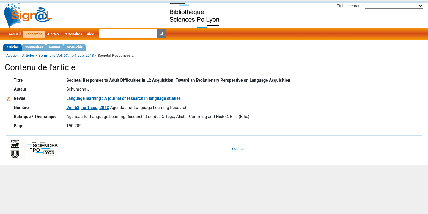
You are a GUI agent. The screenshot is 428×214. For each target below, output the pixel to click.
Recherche (33, 34)
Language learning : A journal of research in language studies (123, 98)
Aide (90, 34)
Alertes (53, 34)
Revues (55, 47)
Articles (12, 47)
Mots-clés (75, 47)
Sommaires (34, 47)
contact (238, 148)
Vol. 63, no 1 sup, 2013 (87, 107)
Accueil (15, 34)
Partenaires (73, 34)
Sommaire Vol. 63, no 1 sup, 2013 (66, 55)
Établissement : (350, 6)
